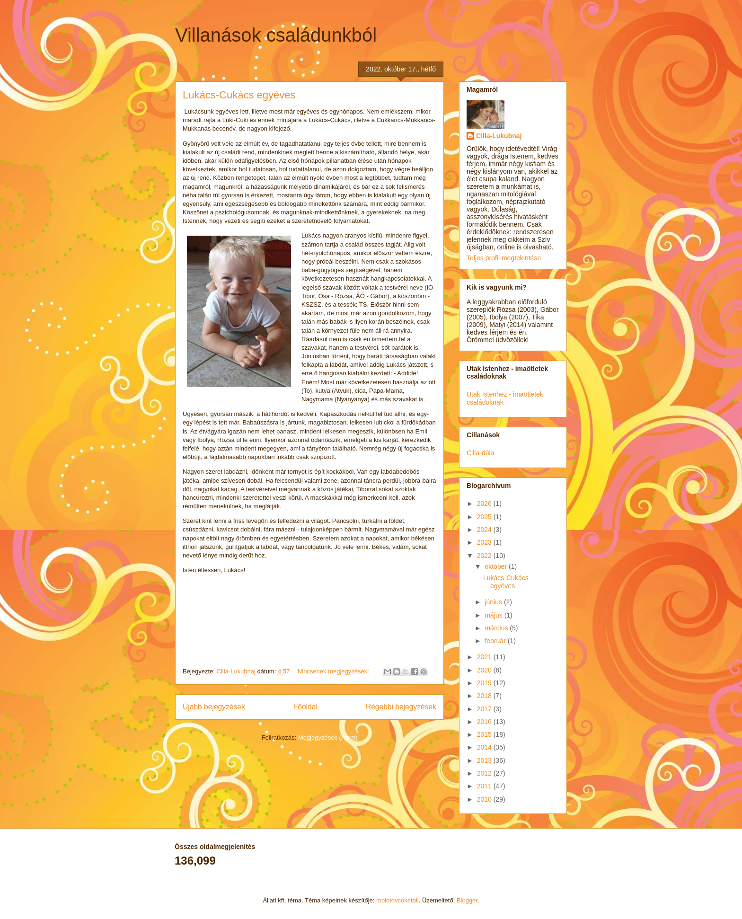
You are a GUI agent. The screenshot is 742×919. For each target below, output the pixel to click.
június (494, 602)
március (497, 628)
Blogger (467, 900)
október (497, 566)
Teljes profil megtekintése (504, 258)
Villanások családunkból (276, 35)
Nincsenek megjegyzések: (334, 671)
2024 (485, 529)
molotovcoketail (397, 900)
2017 (485, 709)
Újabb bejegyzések (214, 707)
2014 (485, 747)
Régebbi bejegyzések (401, 707)
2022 (485, 555)
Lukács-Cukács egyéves (239, 95)
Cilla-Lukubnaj (498, 136)
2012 (485, 773)
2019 (485, 683)
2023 (485, 542)
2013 (485, 760)
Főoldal (305, 707)
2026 (485, 503)
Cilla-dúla (480, 453)
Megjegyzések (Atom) (328, 737)
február (496, 641)
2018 (485, 695)
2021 (485, 657)
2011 (485, 786)
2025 (485, 517)
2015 (485, 734)
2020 (485, 670)
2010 (485, 799)
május (494, 615)
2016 (485, 721)
